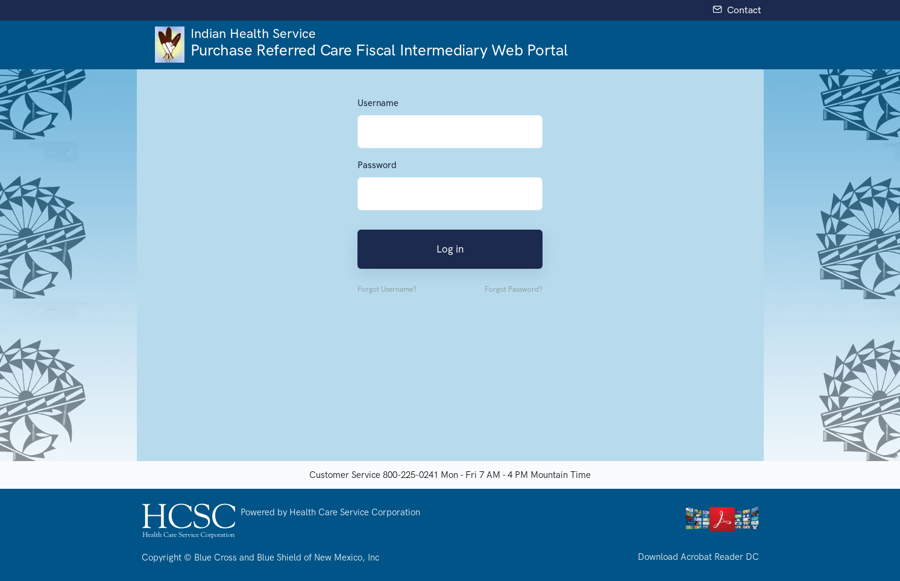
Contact (737, 10)
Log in (450, 249)
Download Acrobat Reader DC (698, 556)
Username (377, 103)
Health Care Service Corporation (354, 512)
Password (377, 165)
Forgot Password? (514, 289)
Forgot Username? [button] (387, 289)
